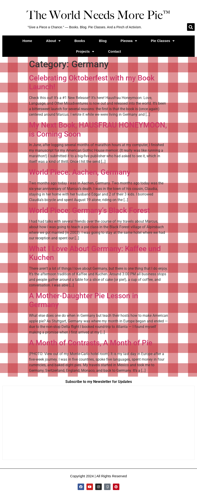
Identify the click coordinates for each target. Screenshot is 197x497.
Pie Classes (163, 41)
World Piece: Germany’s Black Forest (89, 210)
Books (79, 41)
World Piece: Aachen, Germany (79, 172)
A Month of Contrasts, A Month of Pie (90, 342)
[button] (191, 27)
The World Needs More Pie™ (98, 15)
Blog (103, 41)
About (53, 41)
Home (27, 41)
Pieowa (129, 41)
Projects (85, 52)
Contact (114, 51)
